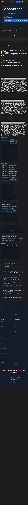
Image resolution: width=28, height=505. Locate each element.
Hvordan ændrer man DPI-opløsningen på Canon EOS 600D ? (10, 245)
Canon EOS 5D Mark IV (21, 72)
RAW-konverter (3, 323)
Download (2, 307)
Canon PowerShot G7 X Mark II (14, 83)
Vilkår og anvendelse (3, 360)
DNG (15, 328)
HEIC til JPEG (2, 321)
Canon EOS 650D (6, 86)
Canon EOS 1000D (18, 92)
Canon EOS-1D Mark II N (13, 109)
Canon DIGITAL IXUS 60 (8, 123)
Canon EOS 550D (10, 82)
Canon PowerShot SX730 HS (7, 121)
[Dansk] (22, 371)
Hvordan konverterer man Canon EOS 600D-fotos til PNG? (9, 143)
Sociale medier (16, 309)
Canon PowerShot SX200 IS (5, 107)
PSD (15, 333)
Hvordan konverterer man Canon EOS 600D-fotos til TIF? (9, 167)
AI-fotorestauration (3, 333)
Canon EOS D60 (19, 101)
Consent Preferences (14, 383)
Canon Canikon (12, 99)
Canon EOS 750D (18, 80)
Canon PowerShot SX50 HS (15, 107)
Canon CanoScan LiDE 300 (12, 128)
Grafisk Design (2, 351)
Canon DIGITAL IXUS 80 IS (19, 99)
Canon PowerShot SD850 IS (11, 127)
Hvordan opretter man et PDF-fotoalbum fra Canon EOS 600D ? (10, 201)
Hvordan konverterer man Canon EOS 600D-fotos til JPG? (9, 139)
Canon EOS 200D (18, 84)
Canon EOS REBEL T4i (11, 89)
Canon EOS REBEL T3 (5, 85)
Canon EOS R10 (8, 88)
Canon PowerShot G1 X (17, 111)
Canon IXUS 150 (13, 104)
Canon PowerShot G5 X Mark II (19, 114)
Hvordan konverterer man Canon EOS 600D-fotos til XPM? (9, 179)
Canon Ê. (10, 133)
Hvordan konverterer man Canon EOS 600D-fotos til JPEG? (9, 165)
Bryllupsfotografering (17, 312)
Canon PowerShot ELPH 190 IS (8, 113)
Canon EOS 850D (12, 86)
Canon (6, 4)
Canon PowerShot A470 (5, 133)
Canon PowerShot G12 (21, 109)
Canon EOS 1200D (23, 82)
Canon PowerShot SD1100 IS (13, 129)
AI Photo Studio (16, 363)
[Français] (9, 371)
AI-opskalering (2, 331)
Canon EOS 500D (6, 87)
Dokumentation (2, 312)
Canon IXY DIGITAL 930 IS (12, 131)
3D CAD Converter (16, 365)
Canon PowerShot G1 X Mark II (13, 132)
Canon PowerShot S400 (13, 122)
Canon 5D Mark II (11, 126)
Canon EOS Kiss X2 (4, 108)
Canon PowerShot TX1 (8, 116)
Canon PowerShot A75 (18, 126)
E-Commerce (16, 307)
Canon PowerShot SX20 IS (21, 134)
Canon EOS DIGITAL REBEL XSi (17, 94)
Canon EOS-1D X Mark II (7, 93)
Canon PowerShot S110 (12, 115)
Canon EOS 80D (5, 77)
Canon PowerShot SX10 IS (9, 100)
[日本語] (14, 373)
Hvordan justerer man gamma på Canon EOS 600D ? (9, 214)
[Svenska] (11, 373)
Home (3, 4)
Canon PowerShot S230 (8, 94)
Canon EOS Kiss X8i (20, 131)
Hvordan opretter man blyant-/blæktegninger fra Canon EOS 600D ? (10, 230)
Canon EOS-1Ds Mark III (14, 91)
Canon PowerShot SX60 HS (19, 124)
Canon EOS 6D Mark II (5, 72)
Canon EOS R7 (6, 81)
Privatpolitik (2, 362)
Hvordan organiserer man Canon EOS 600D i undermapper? (9, 197)
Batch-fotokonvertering (3, 348)
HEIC (15, 321)
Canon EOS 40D (22, 83)
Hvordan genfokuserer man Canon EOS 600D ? (8, 234)
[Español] (14, 371)
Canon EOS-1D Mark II (18, 100)
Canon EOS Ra (13, 130)
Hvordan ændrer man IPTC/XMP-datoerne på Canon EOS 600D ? (10, 247)
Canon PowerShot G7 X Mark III (8, 105)
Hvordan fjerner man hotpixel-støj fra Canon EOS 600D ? (9, 236)
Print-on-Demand (3, 343)
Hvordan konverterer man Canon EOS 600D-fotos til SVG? (9, 175)
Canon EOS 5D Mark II (6, 112)
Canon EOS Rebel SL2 (14, 88)
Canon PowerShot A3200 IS (17, 116)
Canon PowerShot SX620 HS (18, 110)
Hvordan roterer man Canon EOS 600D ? (19, 238)
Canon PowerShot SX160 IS (12, 134)
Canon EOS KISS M (20, 125)
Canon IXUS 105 (19, 127)
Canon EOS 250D (7, 78)
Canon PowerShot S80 (17, 102)
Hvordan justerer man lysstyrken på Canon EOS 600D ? (9, 210)
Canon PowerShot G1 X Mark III (10, 106)
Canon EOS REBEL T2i (13, 85)
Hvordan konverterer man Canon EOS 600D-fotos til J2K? (9, 141)
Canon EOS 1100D (21, 78)
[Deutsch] (6, 371)
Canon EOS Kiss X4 (16, 105)
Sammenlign (16, 314)
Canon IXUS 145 (6, 90)
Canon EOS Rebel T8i (4, 83)
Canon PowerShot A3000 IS (5, 135)
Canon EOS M (10, 102)
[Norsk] (24, 371)
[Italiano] (16, 371)
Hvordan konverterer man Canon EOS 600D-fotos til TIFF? (9, 147)
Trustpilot (12, 377)
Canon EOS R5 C (19, 104)
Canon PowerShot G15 (20, 108)
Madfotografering (3, 346)
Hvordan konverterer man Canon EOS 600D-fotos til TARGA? (10, 177)
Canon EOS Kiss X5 (12, 101)
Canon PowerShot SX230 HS (17, 133)
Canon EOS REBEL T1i (11, 84)
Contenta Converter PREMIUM (8, 2)
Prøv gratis (18, 1)
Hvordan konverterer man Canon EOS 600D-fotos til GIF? (9, 145)
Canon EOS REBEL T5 (13, 78)
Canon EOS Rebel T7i (6, 80)
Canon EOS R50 (19, 85)
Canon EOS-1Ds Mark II (12, 108)
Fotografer (2, 341)
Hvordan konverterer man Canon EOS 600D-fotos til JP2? (9, 169)
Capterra (16, 377)
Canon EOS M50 (11, 110)
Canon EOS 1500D (12, 87)
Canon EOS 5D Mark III (13, 72)
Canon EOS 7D (9, 79)
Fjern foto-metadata (3, 353)
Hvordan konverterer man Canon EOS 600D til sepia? (9, 208)
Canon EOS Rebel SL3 (12, 81)
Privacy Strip (2, 336)
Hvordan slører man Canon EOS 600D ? (19, 232)
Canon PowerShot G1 (10, 114)
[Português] (19, 371)
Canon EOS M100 (22, 88)
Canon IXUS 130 (23, 121)
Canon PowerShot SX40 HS (20, 106)
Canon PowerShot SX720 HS (12, 125)
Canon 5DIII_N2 (20, 128)
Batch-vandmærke (3, 326)
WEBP (15, 331)
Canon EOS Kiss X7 (23, 107)
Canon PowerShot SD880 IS (17, 123)
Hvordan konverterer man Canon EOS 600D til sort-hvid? (9, 206)
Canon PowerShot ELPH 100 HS (15, 112)
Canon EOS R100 (11, 103)
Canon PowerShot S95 (10, 124)
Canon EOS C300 (20, 122)
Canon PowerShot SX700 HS (18, 113)
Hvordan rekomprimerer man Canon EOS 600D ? (8, 199)
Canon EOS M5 (7, 92)
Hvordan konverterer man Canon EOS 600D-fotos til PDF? (9, 171)
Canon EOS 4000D (4, 84)
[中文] (16, 373)
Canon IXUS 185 (13, 135)
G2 (19, 377)
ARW (15, 326)
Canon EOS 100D (18, 86)
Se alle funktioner (9, 22)
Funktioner (2, 309)
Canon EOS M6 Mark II (6, 99)
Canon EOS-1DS (9, 111)
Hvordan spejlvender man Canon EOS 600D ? (8, 240)
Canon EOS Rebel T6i (16, 82)
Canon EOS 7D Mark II (16, 79)
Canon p (25, 124)
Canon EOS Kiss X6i (19, 115)
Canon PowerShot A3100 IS (5, 130)
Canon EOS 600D (4, 125)
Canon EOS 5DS (7, 91)
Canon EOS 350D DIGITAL (16, 93)
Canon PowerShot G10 (5, 122)
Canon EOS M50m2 (20, 81)
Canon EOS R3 (12, 92)
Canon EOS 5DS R (18, 89)
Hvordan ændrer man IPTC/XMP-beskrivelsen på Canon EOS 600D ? (11, 249)
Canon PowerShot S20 (16, 121)
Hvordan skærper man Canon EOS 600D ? (7, 232)
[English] (4, 371)
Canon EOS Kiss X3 (4, 110)
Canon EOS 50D (18, 87)
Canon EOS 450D (18, 90)
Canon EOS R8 (12, 90)
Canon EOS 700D (18, 77)
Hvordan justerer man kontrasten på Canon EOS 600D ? (9, 212)
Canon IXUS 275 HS (19, 130)
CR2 (15, 323)
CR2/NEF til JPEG (3, 338)
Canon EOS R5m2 (17, 103)
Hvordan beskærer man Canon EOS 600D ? (7, 238)
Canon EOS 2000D (11, 77)
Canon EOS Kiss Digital (22, 129)
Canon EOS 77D (12, 80)
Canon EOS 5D (24, 84)
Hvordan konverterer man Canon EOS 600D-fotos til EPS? (9, 173)
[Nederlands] (11, 371)
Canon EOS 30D (21, 91)
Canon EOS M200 (4, 89)
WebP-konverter (3, 328)
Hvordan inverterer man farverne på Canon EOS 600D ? (9, 216)
